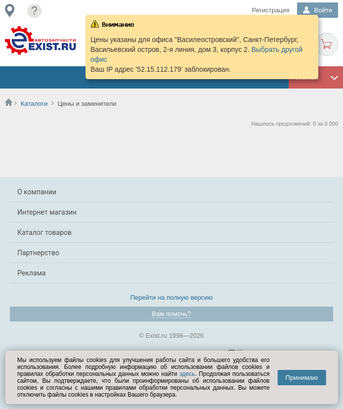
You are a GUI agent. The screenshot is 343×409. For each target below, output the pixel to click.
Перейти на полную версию (171, 297)
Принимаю (301, 377)
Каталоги (34, 103)
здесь (187, 373)
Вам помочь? (171, 314)
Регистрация (271, 10)
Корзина (326, 44)
